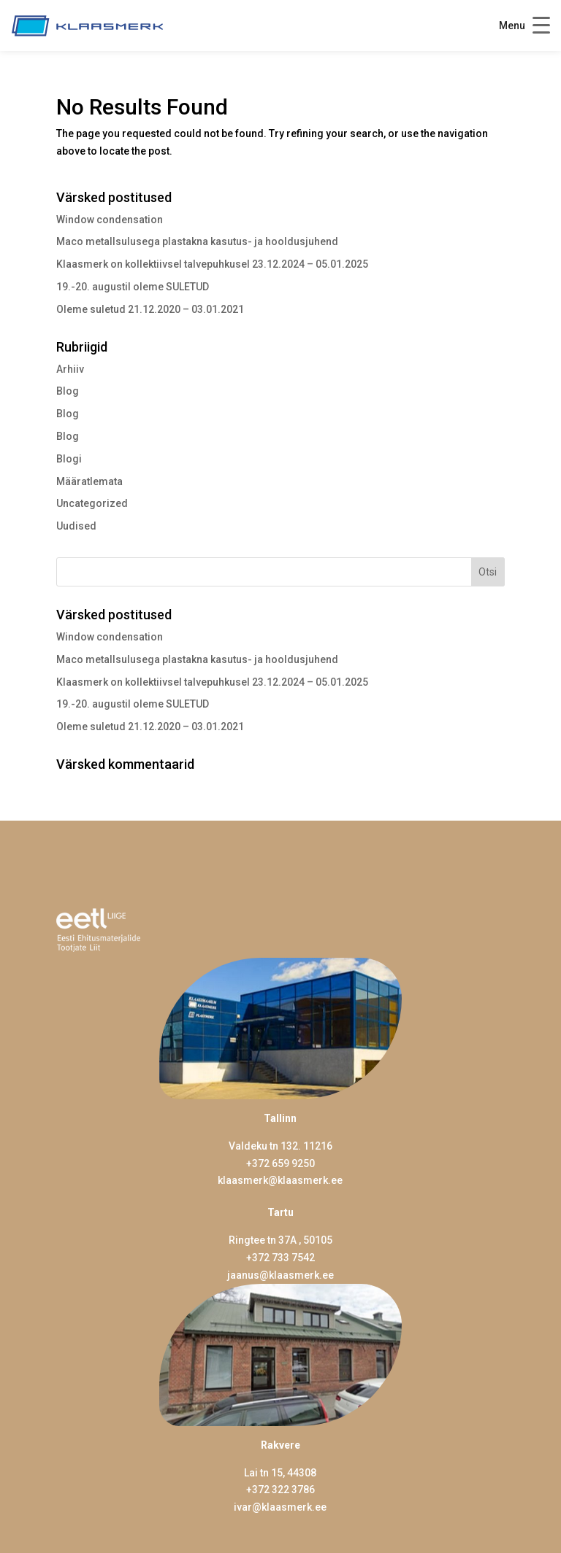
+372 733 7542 (280, 1257)
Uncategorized (92, 503)
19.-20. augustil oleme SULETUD (132, 287)
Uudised (76, 526)
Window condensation (109, 219)
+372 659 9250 (280, 1163)
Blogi (69, 459)
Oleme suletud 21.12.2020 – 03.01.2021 (150, 309)
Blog (67, 391)
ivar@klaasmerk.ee (280, 1507)
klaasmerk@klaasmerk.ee (280, 1180)
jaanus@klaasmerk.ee (280, 1275)
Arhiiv (70, 369)
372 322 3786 (283, 1489)
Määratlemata (89, 481)
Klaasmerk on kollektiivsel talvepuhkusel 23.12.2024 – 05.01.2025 (212, 264)
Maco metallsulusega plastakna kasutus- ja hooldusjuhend (197, 241)
